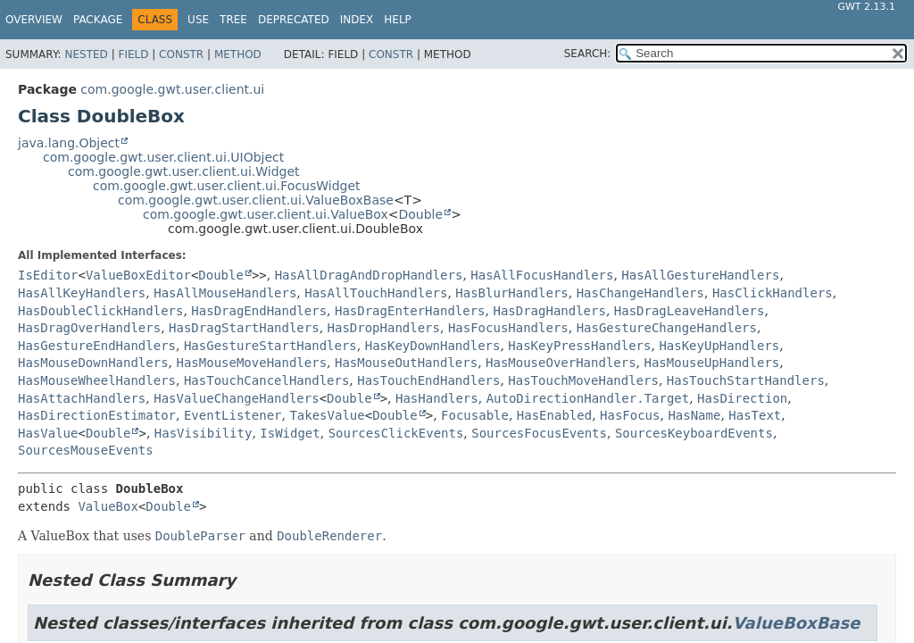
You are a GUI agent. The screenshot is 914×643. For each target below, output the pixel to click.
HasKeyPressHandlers (579, 345)
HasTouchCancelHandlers (266, 380)
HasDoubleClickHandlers (100, 311)
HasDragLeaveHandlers (689, 311)
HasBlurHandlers (511, 293)
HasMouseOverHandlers (561, 362)
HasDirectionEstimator (97, 415)
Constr (181, 54)
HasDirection (742, 398)
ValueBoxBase (796, 623)
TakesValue (326, 415)
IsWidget (290, 433)
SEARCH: (587, 53)
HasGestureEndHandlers (97, 345)
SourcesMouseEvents (86, 450)
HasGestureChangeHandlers (667, 328)
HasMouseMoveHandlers (251, 362)
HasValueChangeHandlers (236, 398)
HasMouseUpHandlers (712, 362)
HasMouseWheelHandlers (97, 380)
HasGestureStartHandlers (270, 345)
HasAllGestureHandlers (700, 275)
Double (421, 214)
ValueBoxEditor (138, 275)
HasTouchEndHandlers (428, 380)
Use (198, 19)
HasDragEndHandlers (259, 311)
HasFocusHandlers (508, 328)
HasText (754, 415)
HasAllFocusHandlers (541, 275)
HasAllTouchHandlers (375, 293)
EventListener (233, 415)
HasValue (48, 433)
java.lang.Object (69, 143)
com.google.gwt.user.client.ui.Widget (184, 171)
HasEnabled (554, 415)
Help (397, 19)
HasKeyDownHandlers (433, 345)
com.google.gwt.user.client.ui (172, 89)
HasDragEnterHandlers (410, 311)
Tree (233, 19)
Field (133, 54)
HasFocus (630, 415)
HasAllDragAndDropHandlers (369, 275)
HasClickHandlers (772, 293)
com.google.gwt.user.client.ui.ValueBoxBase (256, 200)
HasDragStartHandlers (244, 328)
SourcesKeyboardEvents (694, 433)
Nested (85, 54)
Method (238, 54)
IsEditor (48, 275)
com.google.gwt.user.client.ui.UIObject (163, 157)
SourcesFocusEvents (539, 433)
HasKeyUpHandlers (719, 345)
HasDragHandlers (549, 311)
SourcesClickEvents (396, 433)
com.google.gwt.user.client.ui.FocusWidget (227, 186)
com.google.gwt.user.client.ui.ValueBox (265, 214)
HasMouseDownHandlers (93, 362)
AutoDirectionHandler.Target (588, 398)
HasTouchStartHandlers (746, 380)
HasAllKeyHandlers (81, 293)
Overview (33, 19)
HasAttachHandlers (81, 398)
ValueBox (107, 506)
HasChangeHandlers (640, 293)
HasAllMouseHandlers (225, 293)
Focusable (475, 415)
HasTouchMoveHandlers (583, 380)
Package (97, 19)
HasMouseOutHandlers (406, 362)
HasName (694, 415)
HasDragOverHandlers (89, 328)
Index (357, 19)
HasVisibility (203, 433)
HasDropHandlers (384, 328)
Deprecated (293, 19)
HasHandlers (436, 398)
